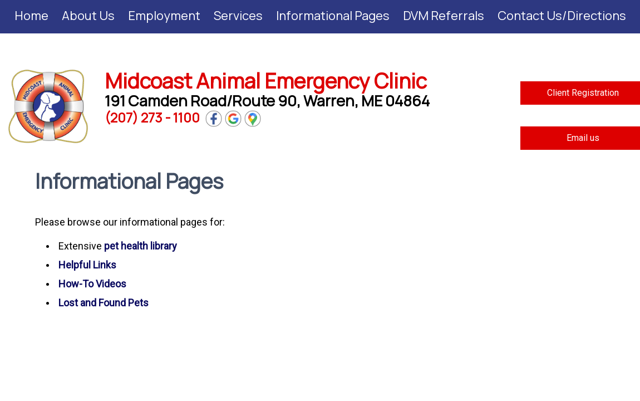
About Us (88, 15)
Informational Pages (333, 15)
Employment (164, 15)
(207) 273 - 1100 (152, 117)
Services (238, 15)
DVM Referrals (443, 15)
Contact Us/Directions (562, 15)
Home (31, 15)
